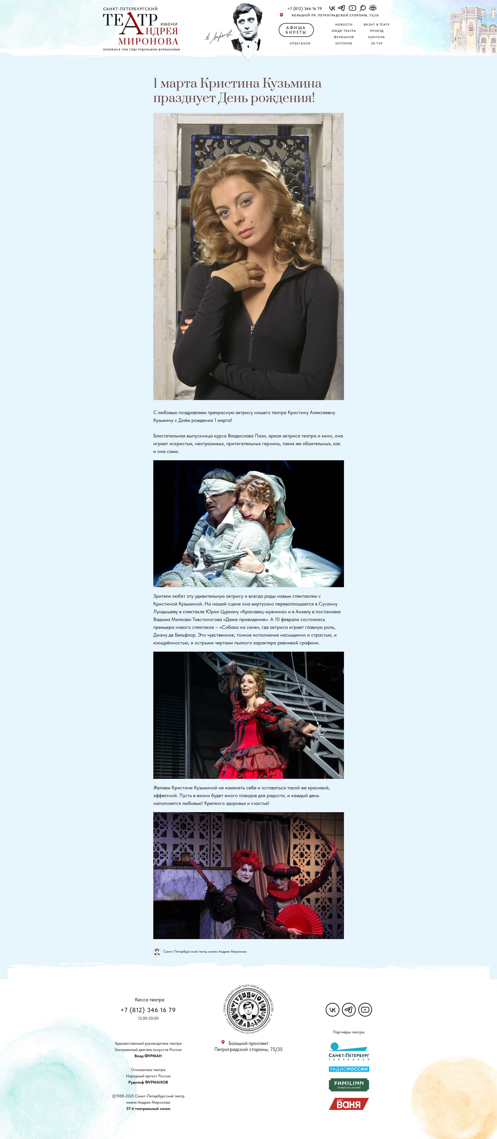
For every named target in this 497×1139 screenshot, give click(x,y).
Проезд (377, 31)
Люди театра (344, 31)
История (343, 43)
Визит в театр (377, 24)
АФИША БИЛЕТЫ (296, 30)
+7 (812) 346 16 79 (305, 8)
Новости (344, 24)
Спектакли (300, 43)
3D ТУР (377, 43)
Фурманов (344, 37)
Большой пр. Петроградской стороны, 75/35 (335, 15)
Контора (376, 37)
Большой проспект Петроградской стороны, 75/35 (248, 1046)
